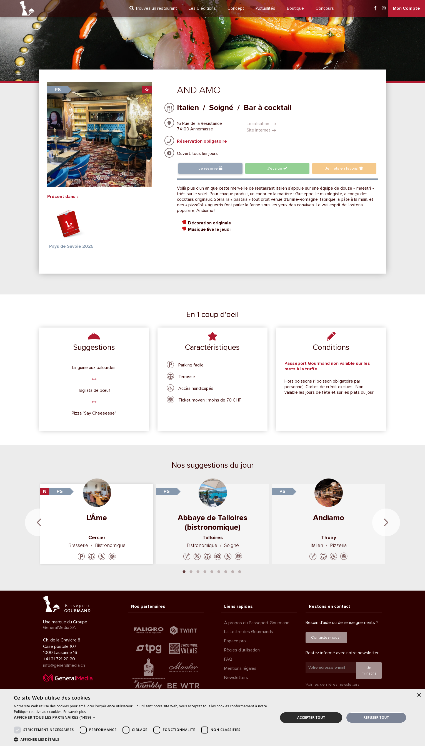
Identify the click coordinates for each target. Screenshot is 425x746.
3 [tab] (198, 571)
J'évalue (277, 168)
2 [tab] (191, 571)
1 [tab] (184, 571)
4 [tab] (205, 571)
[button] (142, 717)
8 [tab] (233, 571)
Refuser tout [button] (376, 717)
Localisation (261, 124)
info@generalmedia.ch (64, 665)
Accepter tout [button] (311, 717)
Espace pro (235, 641)
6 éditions (202, 8)
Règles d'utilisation (242, 650)
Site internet (261, 130)
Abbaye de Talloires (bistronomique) (213, 522)
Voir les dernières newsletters (332, 684)
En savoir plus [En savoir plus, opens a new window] (74, 711)
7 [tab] (226, 571)
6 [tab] (219, 571)
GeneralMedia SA (59, 627)
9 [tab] (239, 571)
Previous (39, 522)
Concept (236, 8)
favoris (344, 168)
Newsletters (236, 677)
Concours (325, 8)
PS (58, 90)
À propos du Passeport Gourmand (256, 623)
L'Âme (97, 517)
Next (386, 522)
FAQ (228, 659)
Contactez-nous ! (326, 637)
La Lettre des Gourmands (248, 632)
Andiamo (328, 517)
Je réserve (210, 168)
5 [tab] (212, 571)
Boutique (295, 8)
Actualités (265, 8)
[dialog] (212, 717)
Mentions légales (240, 668)
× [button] (419, 695)
